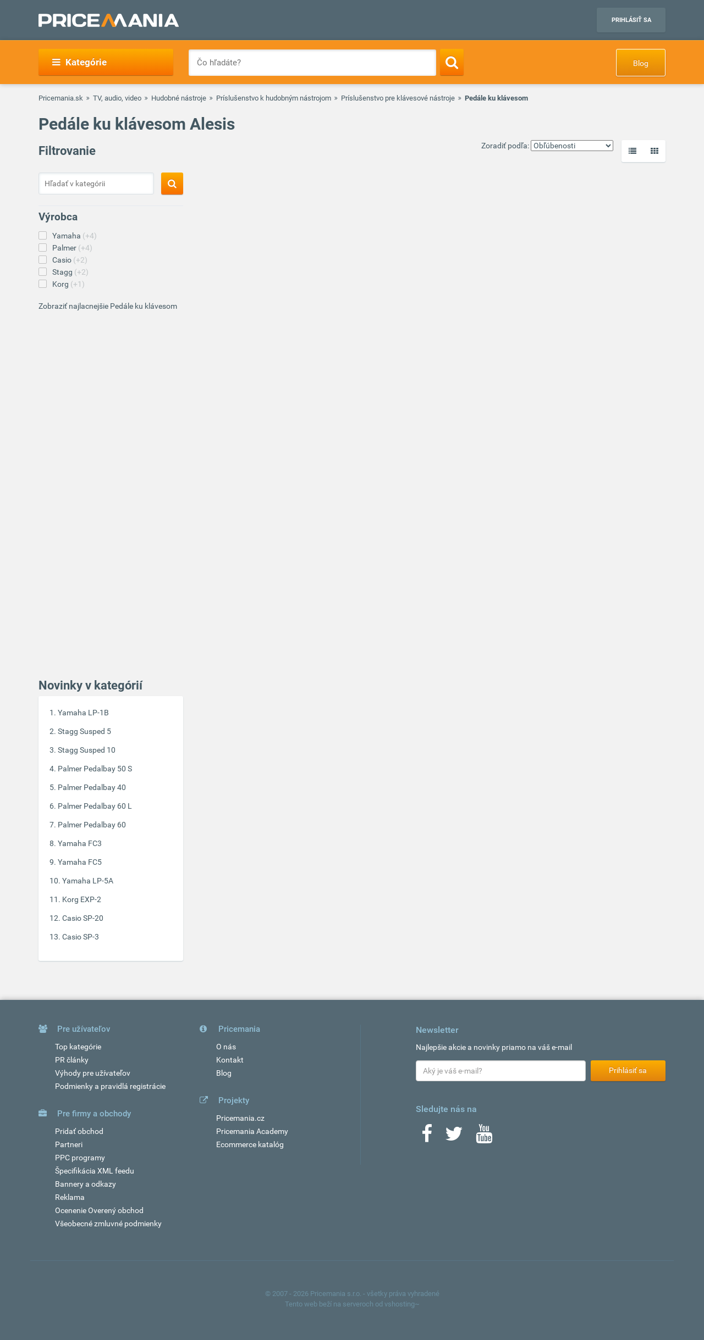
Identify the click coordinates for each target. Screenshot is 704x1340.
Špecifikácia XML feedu (94, 1170)
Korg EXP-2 (81, 899)
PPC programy (80, 1157)
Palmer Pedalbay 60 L (95, 806)
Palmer (72, 247)
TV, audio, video (117, 98)
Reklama (70, 1197)
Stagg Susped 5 (84, 731)
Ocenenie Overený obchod (99, 1210)
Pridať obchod (79, 1131)
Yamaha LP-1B (83, 712)
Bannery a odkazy (85, 1184)
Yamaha (74, 235)
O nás (226, 1046)
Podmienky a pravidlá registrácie (110, 1086)
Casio (69, 259)
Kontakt (230, 1059)
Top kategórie (78, 1046)
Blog (640, 63)
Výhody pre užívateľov (92, 1073)
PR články (72, 1059)
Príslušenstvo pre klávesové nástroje (398, 98)
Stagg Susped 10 (87, 750)
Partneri (68, 1144)
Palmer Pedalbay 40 (92, 787)
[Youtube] (484, 1137)
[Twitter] (454, 1137)
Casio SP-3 (80, 936)
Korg (68, 284)
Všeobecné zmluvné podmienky (108, 1223)
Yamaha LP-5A (87, 880)
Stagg (70, 272)
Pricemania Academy (252, 1131)
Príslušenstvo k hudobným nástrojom (273, 98)
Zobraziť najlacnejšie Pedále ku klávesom (107, 306)
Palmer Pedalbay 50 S (95, 768)
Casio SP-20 (82, 918)
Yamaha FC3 (80, 843)
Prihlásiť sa (631, 20)
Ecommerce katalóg (250, 1144)
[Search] (452, 62)
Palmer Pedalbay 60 (92, 824)
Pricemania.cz (240, 1118)
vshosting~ (402, 1304)
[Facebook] (427, 1137)
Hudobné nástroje (178, 98)
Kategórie (79, 62)
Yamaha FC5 (80, 862)
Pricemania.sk (60, 98)
